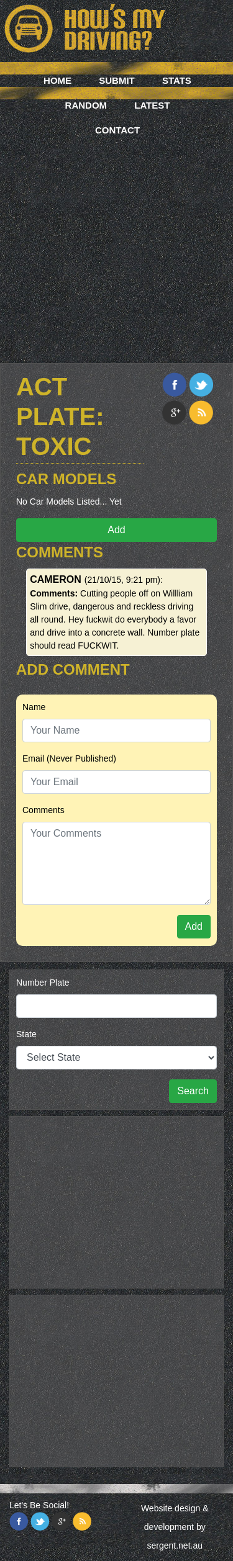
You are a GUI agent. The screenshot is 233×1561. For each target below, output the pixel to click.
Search (193, 1091)
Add (116, 529)
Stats (176, 80)
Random (86, 105)
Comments (43, 810)
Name (33, 707)
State (26, 1034)
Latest (152, 105)
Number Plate (43, 982)
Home (57, 80)
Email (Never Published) (69, 758)
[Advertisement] (116, 234)
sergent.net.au (175, 1545)
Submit (117, 80)
